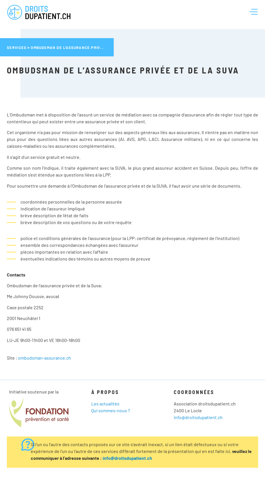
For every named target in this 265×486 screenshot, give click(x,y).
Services (16, 47)
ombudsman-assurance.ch (44, 357)
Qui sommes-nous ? (110, 410)
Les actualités (105, 403)
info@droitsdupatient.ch (198, 417)
